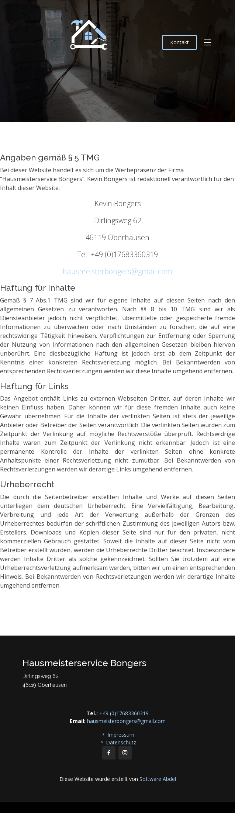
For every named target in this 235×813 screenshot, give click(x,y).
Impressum (120, 734)
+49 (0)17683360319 (124, 713)
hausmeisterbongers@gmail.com (117, 271)
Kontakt (179, 42)
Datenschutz (121, 742)
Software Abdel (157, 778)
